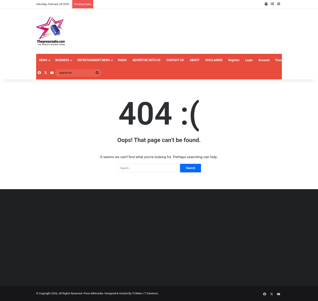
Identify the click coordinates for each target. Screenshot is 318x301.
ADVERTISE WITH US (146, 60)
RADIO (122, 60)
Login (249, 60)
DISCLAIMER (213, 60)
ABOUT (195, 60)
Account (264, 60)
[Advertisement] (75, 244)
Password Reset (286, 60)
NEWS (43, 60)
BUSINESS (62, 60)
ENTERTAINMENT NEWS (94, 60)
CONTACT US (175, 60)
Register (233, 60)
